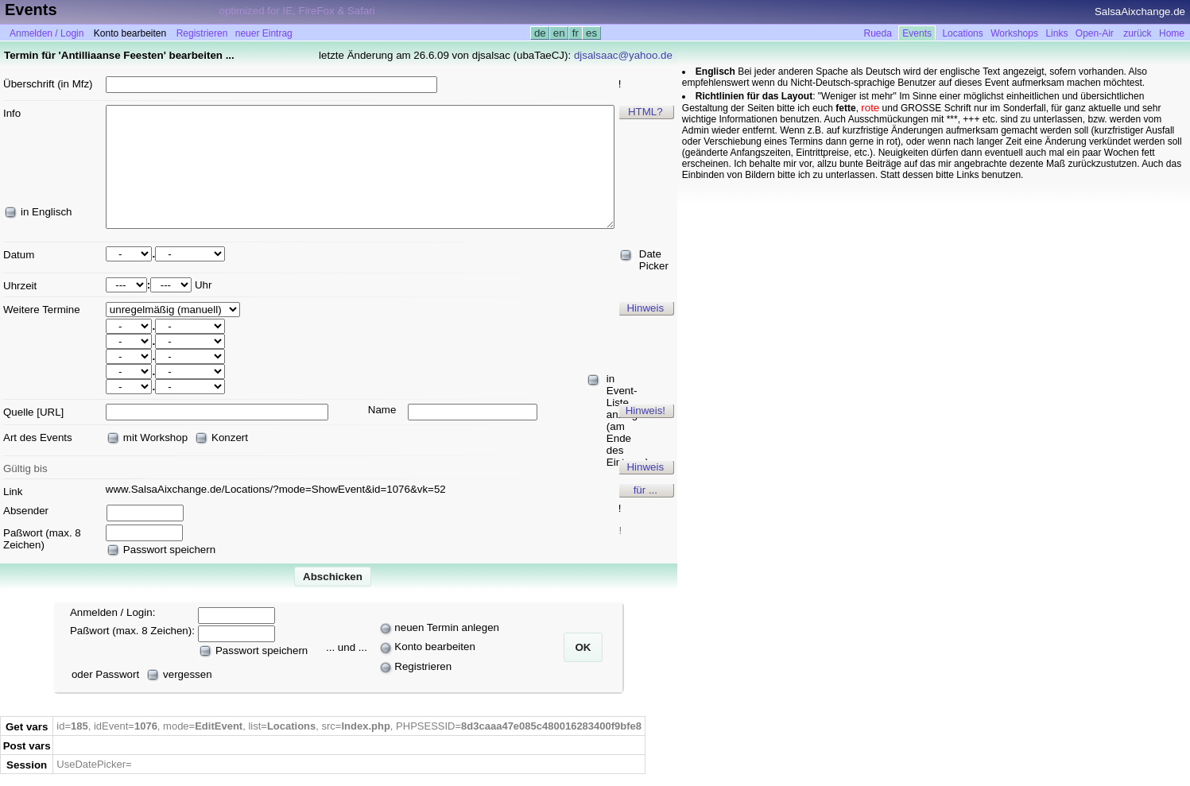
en (559, 33)
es (591, 33)
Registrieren (202, 33)
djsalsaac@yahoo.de (623, 55)
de (539, 33)
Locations (962, 33)
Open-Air (1095, 33)
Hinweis (645, 308)
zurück (1137, 33)
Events (917, 33)
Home (1171, 33)
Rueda (878, 33)
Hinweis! (645, 410)
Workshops (1014, 33)
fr (575, 33)
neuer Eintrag (264, 33)
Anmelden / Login (46, 33)
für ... (645, 490)
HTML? (645, 112)
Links (1056, 33)
